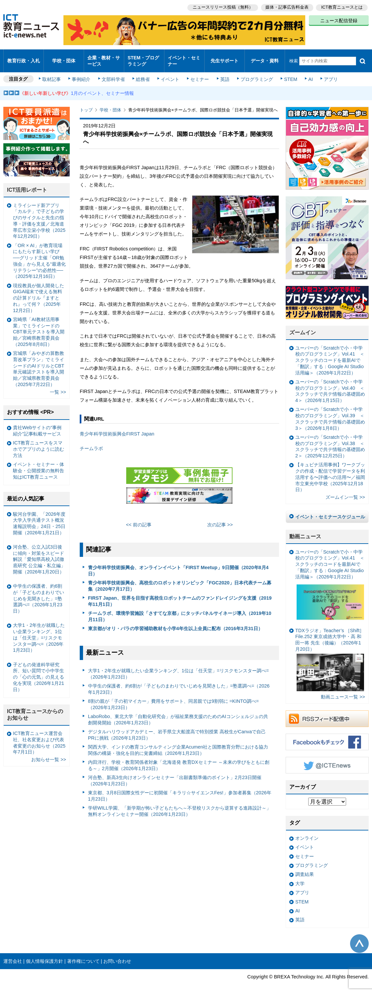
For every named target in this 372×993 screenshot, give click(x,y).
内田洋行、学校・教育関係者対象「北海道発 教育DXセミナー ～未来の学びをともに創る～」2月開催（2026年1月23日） (178, 759)
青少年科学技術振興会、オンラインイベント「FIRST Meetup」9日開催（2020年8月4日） (178, 565)
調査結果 (304, 868)
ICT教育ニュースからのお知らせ (35, 708)
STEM (288, 73)
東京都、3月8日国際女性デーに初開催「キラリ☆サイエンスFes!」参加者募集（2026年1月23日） (179, 790)
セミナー (198, 73)
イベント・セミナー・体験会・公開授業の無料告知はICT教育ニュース (38, 465)
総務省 (143, 73)
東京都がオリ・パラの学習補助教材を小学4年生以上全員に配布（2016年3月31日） (175, 623)
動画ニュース (305, 531)
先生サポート (224, 57)
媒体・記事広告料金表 (286, 6)
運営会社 (12, 955)
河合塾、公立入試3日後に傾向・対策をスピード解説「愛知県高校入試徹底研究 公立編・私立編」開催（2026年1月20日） (39, 554)
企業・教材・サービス (103, 57)
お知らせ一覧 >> (48, 754)
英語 (223, 73)
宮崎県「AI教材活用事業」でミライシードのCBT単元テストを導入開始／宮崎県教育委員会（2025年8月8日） (38, 326)
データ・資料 (265, 57)
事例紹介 (82, 73)
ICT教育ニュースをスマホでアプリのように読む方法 (38, 443)
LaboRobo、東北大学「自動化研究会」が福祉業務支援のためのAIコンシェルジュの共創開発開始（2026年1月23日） (178, 714)
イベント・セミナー (184, 57)
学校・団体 (64, 57)
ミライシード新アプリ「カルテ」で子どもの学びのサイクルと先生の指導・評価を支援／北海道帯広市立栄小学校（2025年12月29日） (39, 215)
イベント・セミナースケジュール (330, 511)
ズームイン (302, 327)
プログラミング (254, 73)
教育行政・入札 (24, 57)
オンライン (307, 832)
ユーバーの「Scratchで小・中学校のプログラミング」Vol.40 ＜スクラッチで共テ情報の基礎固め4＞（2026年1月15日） (330, 385)
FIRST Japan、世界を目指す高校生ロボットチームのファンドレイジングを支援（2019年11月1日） (180, 595)
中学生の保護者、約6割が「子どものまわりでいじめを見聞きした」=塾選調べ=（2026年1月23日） (179, 683)
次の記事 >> (220, 518)
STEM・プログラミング (143, 57)
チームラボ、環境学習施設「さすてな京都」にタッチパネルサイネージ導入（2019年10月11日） (179, 611)
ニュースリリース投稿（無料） (221, 6)
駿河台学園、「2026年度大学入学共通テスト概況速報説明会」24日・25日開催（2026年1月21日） (39, 517)
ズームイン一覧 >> (345, 491)
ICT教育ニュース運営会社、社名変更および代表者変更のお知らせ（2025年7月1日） (39, 737)
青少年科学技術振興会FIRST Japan (117, 428)
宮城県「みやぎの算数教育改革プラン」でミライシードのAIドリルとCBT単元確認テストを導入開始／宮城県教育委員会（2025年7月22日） (38, 363)
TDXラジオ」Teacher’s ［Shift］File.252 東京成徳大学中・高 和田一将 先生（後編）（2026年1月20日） (329, 654)
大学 (300, 878)
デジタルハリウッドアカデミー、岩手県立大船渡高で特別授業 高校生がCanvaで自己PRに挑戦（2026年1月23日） (177, 729)
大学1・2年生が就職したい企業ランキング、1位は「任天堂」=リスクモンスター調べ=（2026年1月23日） (178, 668)
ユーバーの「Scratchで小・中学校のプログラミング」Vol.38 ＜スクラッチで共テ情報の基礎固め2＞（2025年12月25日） (330, 441)
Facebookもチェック (327, 736)
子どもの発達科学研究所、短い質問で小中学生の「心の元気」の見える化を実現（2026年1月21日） (38, 671)
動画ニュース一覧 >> (343, 691)
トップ (86, 104)
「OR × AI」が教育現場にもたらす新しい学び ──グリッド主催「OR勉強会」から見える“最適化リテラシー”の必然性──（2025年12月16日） (39, 255)
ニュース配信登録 (338, 20)
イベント (169, 73)
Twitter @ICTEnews (327, 759)
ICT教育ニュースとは (342, 6)
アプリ (327, 73)
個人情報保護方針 (44, 955)
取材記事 (53, 73)
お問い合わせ (117, 955)
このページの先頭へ (359, 938)
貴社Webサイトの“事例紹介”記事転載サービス (37, 425)
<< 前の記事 (138, 518)
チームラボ (91, 442)
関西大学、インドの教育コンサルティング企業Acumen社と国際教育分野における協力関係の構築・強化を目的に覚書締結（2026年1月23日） (178, 744)
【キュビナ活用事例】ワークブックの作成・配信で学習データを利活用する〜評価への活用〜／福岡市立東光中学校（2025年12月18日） (330, 471)
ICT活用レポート (27, 184)
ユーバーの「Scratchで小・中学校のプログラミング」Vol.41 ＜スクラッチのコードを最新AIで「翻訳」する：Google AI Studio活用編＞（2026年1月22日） (329, 355)
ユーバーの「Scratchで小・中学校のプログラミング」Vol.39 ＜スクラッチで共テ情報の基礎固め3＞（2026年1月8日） (330, 413)
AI (307, 73)
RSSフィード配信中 (327, 712)
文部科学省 (113, 73)
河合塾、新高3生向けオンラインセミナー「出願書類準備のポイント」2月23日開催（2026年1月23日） (174, 775)
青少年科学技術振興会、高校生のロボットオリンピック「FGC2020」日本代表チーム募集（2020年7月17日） (179, 580)
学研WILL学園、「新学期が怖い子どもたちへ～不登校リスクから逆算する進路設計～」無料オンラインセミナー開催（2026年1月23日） (179, 805)
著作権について (83, 955)
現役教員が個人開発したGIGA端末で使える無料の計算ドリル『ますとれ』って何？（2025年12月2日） (38, 292)
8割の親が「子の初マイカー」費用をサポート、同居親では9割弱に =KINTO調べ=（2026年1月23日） (173, 698)
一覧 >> (58, 386)
